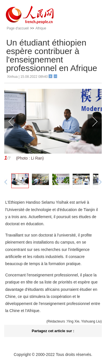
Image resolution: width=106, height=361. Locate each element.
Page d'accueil (18, 28)
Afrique (40, 28)
